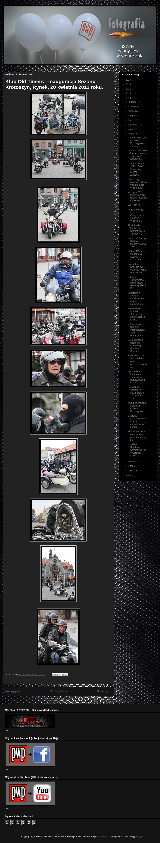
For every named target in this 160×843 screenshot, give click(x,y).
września (133, 111)
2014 (129, 93)
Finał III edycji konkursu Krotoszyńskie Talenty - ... (136, 229)
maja (131, 129)
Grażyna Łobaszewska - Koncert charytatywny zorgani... (137, 421)
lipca (131, 120)
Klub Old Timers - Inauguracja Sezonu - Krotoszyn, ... (137, 255)
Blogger (139, 836)
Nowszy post (12, 691)
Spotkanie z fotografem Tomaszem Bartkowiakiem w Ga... (137, 377)
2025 (129, 84)
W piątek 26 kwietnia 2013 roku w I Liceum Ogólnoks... (137, 196)
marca (132, 461)
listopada (133, 106)
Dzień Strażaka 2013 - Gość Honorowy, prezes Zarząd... (136, 169)
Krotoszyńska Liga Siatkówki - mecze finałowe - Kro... (137, 242)
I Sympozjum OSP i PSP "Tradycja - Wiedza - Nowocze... (137, 154)
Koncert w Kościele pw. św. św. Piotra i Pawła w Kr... (137, 268)
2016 (129, 89)
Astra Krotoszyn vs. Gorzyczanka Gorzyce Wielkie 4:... (136, 215)
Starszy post (104, 691)
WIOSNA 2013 (135, 205)
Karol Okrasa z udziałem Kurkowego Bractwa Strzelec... (135, 345)
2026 (129, 79)
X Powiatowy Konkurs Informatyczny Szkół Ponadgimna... (136, 330)
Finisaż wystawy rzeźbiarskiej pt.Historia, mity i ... (137, 435)
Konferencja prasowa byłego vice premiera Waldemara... (137, 183)
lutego (131, 466)
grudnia (132, 102)
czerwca (133, 124)
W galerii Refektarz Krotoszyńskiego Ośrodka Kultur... (137, 450)
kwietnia (132, 133)
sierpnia (132, 115)
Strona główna (58, 691)
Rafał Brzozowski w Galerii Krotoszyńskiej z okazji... (137, 141)
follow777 (103, 836)
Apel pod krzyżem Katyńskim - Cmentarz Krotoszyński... (137, 407)
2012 (129, 476)
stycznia (132, 470)
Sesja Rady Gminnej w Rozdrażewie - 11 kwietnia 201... (136, 393)
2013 (129, 98)
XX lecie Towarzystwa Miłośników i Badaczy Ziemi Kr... (137, 283)
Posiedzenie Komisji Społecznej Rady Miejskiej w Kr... (136, 314)
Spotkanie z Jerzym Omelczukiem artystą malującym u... (136, 298)
